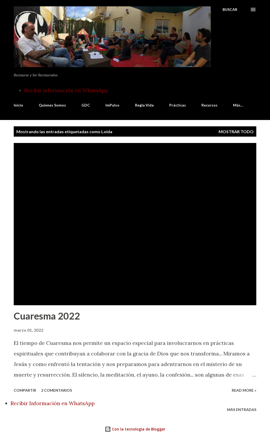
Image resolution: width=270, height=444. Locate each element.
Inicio (18, 105)
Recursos (209, 105)
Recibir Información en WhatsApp (53, 403)
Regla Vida (144, 105)
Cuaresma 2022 (47, 316)
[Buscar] (230, 9)
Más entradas (241, 409)
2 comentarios (56, 390)
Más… (238, 105)
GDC (85, 105)
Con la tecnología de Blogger (135, 429)
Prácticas (177, 105)
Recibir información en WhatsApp (66, 90)
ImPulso (112, 105)
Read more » (244, 390)
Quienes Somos (52, 105)
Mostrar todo (236, 131)
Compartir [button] (25, 390)
